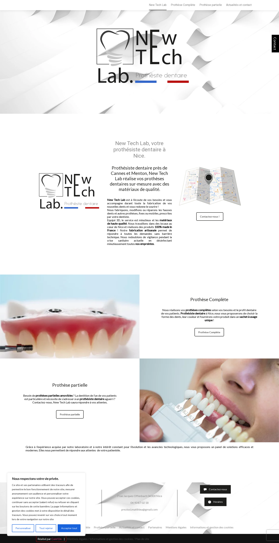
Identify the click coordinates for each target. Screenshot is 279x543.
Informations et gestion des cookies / (112, 539)
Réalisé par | (51, 539)
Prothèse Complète (183, 5)
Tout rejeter (46, 528)
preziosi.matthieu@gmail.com (139, 509)
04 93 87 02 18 (139, 502)
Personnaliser (23, 528)
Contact (275, 43)
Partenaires (155, 527)
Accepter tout (69, 528)
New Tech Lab (158, 5)
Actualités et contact (239, 5)
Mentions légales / (78, 539)
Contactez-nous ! (210, 216)
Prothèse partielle (210, 5)
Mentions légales (176, 527)
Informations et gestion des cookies (211, 527)
